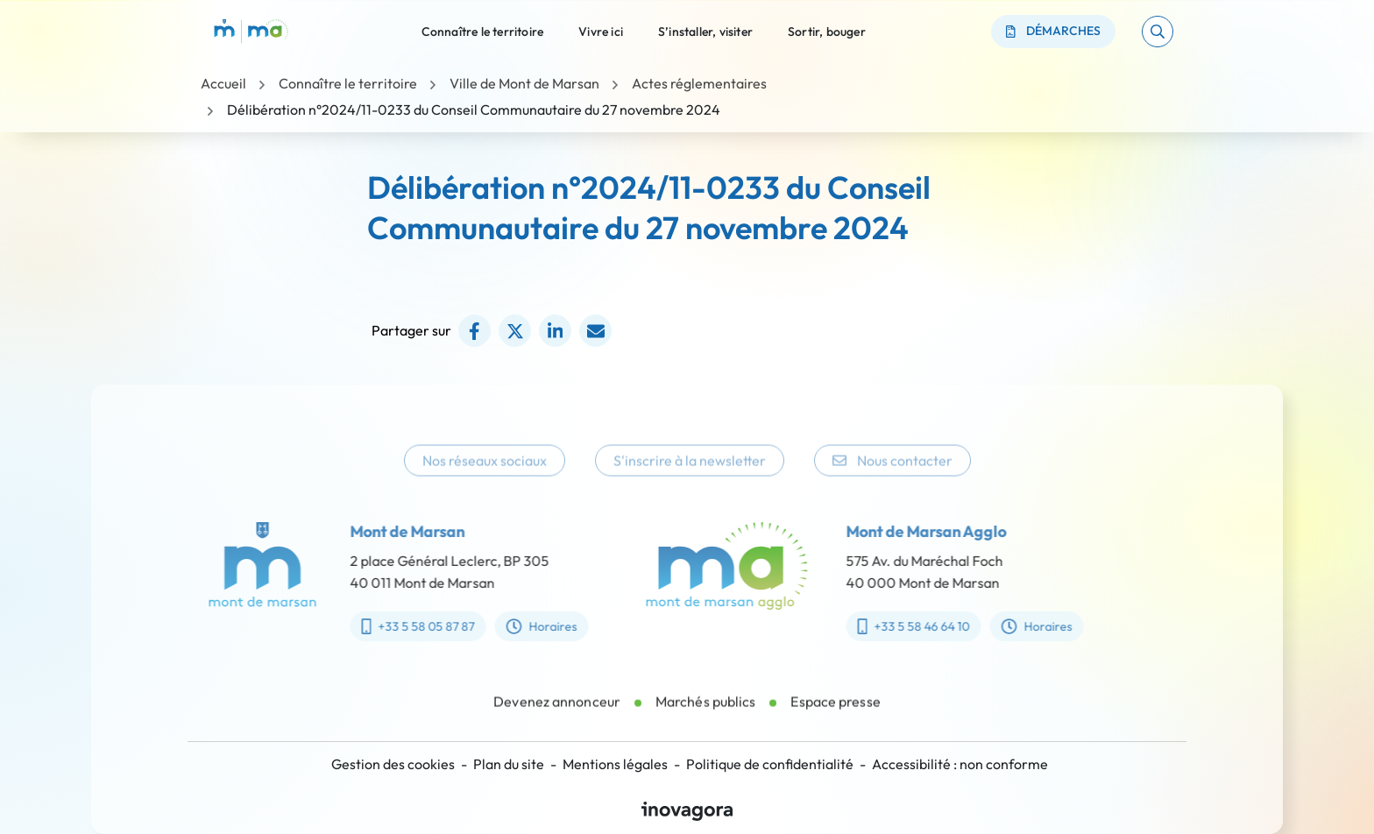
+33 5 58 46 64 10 (930, 626)
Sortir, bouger (827, 31)
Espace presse (835, 717)
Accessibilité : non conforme (960, 764)
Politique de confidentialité (769, 764)
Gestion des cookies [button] (393, 764)
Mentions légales (615, 764)
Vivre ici (600, 31)
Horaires (526, 626)
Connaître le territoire (482, 31)
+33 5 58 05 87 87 (401, 626)
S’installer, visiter (705, 31)
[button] (1157, 31)
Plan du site (508, 764)
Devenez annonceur (556, 717)
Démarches (1053, 31)
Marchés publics (705, 717)
